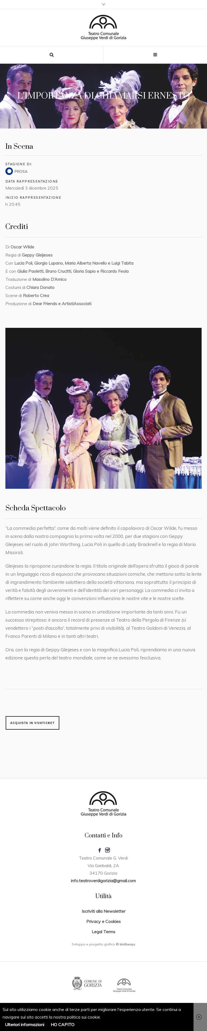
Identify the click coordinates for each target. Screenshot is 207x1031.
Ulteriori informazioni (24, 1024)
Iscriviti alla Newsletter (103, 911)
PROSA (21, 171)
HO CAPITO (62, 1024)
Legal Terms (103, 931)
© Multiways (125, 944)
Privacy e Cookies (103, 921)
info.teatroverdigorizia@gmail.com (103, 880)
